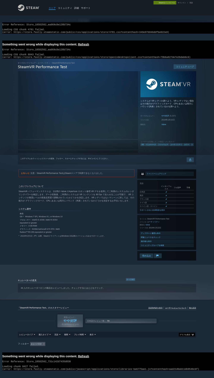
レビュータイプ (26, 340)
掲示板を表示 (146, 245)
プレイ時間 (79, 340)
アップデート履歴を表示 (150, 237)
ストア (52, 8)
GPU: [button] (168, 350)
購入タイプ (43, 340)
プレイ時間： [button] (91, 350)
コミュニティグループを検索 (152, 249)
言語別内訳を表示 (155, 311)
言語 (191, 3)
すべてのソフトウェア (27, 66)
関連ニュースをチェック (150, 241)
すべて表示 (130, 283)
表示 (91, 340)
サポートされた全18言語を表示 (152, 214)
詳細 (76, 8)
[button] (32, 349)
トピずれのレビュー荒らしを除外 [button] (67, 350)
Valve (163, 128)
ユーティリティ (44, 66)
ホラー (186, 148)
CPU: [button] (158, 350)
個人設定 (192, 311)
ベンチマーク (151, 148)
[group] (107, 350)
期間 (66, 340)
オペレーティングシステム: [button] (140, 350)
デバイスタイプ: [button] (182, 350)
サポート (86, 8)
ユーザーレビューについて (176, 311)
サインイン (182, 3)
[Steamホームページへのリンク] (31, 10)
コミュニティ (65, 8)
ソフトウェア (163, 148)
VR (142, 148)
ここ (90, 291)
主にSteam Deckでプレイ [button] (113, 350)
